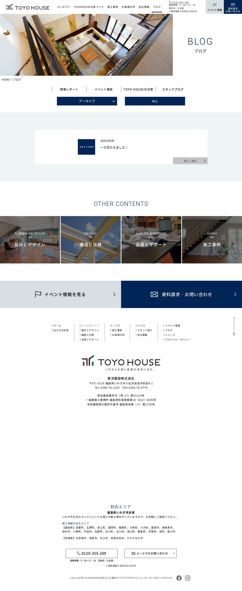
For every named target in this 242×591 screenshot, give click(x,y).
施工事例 (112, 6)
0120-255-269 (180, 2)
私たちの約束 (61, 330)
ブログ (157, 6)
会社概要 (142, 334)
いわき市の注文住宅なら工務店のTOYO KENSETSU (111, 578)
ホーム (57, 325)
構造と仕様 (87, 334)
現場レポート (69, 89)
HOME (6, 79)
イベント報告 (104, 89)
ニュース (170, 334)
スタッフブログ (173, 89)
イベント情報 (172, 325)
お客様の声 (128, 6)
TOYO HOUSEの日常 (138, 89)
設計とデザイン (90, 330)
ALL (155, 101)
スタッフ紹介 (145, 330)
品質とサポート (90, 339)
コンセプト (64, 6)
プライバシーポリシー (177, 339)
